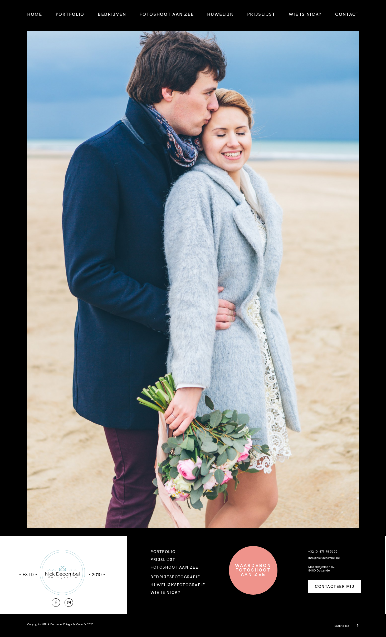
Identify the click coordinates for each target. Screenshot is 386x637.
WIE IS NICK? (305, 14)
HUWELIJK (220, 14)
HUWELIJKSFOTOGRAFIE (177, 584)
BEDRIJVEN (112, 14)
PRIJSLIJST (261, 14)
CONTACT (347, 14)
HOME (34, 14)
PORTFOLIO (70, 14)
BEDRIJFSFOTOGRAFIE (175, 576)
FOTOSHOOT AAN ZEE (166, 14)
